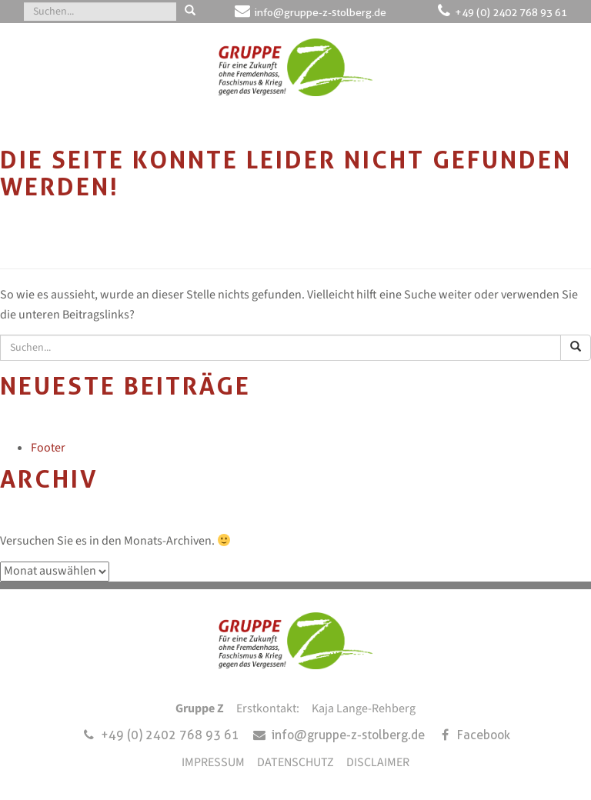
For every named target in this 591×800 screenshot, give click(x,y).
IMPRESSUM (213, 762)
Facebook (483, 735)
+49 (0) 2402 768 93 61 (511, 12)
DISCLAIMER (377, 762)
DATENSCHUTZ (295, 762)
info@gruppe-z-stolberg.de (320, 12)
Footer (48, 447)
